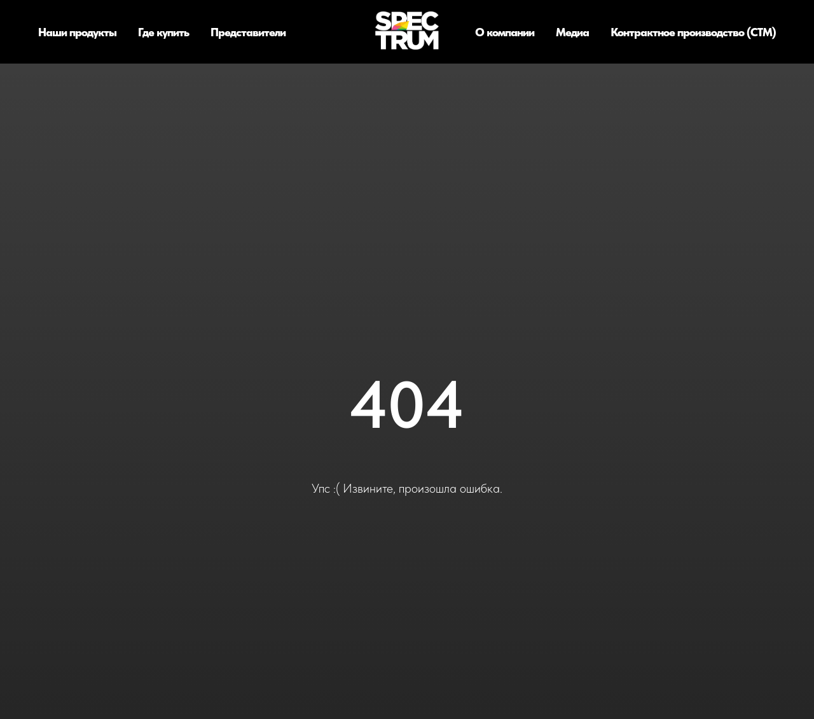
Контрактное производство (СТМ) (693, 32)
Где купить (163, 32)
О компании (504, 32)
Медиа (572, 32)
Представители (248, 32)
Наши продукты (77, 32)
